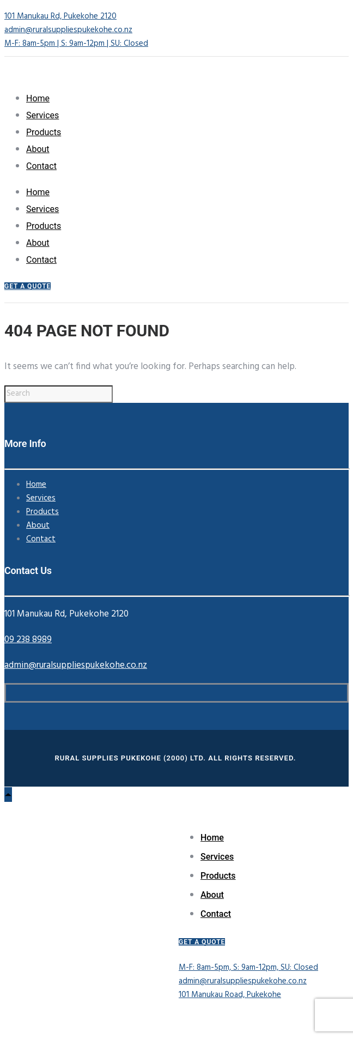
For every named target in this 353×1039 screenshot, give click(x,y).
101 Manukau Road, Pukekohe (230, 994)
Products (43, 132)
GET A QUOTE (27, 286)
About (38, 149)
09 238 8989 (28, 639)
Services (42, 115)
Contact (41, 166)
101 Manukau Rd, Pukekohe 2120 (60, 16)
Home (38, 98)
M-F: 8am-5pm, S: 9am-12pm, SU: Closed (248, 967)
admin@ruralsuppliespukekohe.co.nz (68, 30)
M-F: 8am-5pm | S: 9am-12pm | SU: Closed (76, 43)
